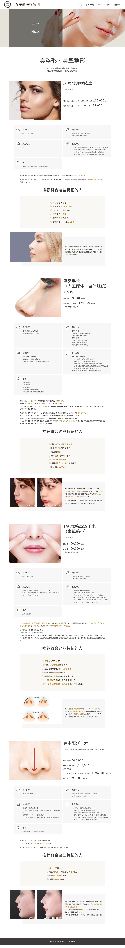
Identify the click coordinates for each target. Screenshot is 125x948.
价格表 (117, 5)
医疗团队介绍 (104, 5)
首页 (79, 5)
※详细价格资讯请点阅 (70, 308)
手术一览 (89, 5)
